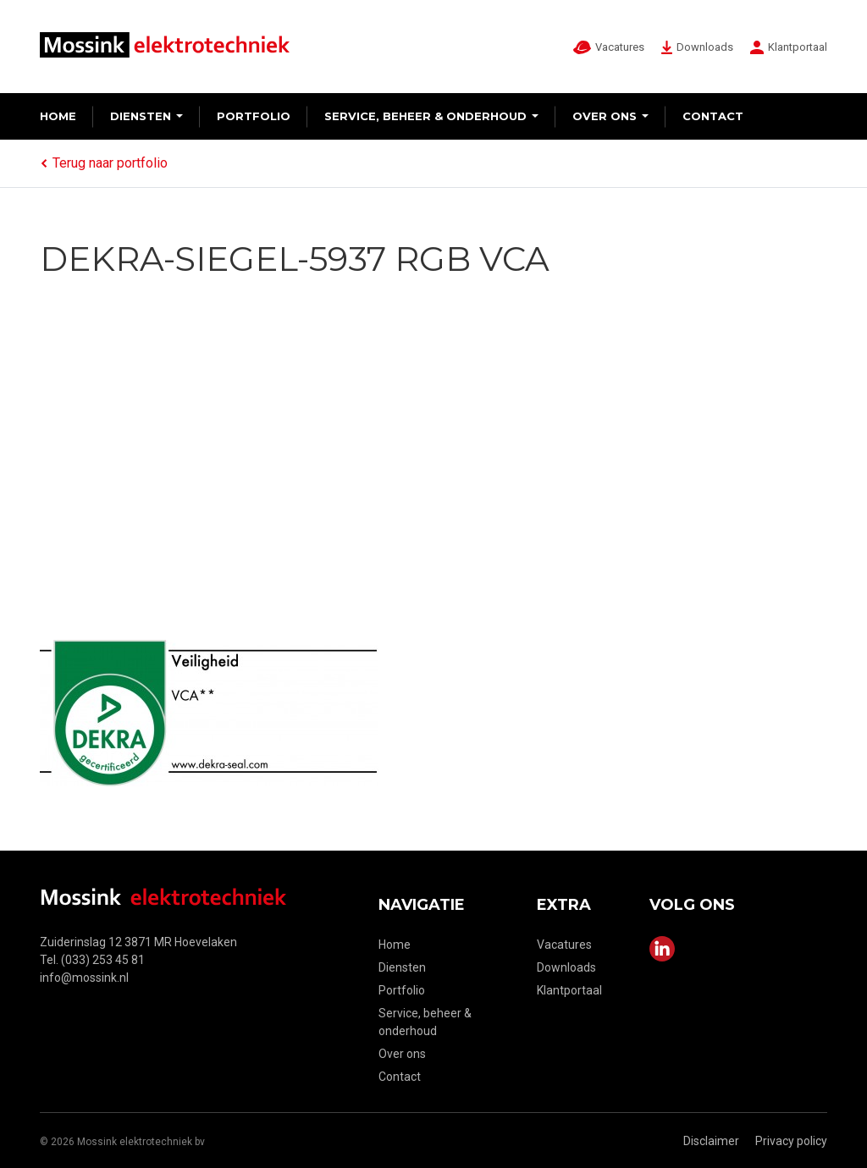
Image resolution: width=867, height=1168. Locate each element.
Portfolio (253, 116)
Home (58, 116)
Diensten (140, 116)
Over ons (604, 116)
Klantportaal (569, 990)
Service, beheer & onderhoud (425, 116)
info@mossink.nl (84, 977)
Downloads (566, 967)
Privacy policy (791, 1141)
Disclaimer (711, 1141)
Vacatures (564, 944)
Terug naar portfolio (104, 163)
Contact (712, 116)
